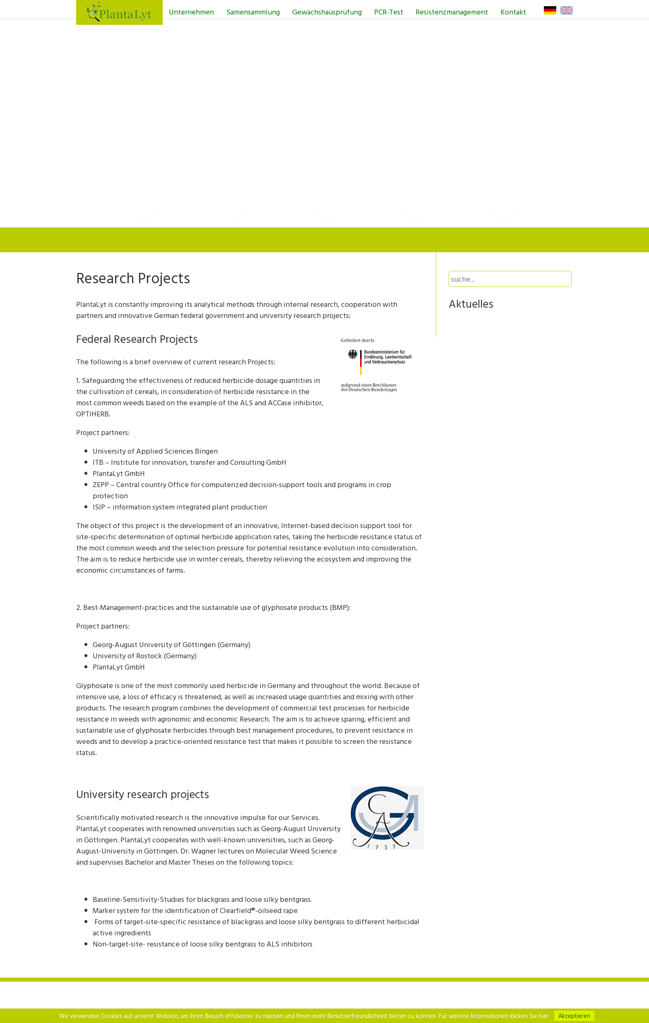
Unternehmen (191, 11)
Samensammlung (253, 11)
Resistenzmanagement (452, 11)
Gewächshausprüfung (327, 11)
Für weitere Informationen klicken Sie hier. (494, 1015)
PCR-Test (388, 11)
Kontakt (513, 11)
